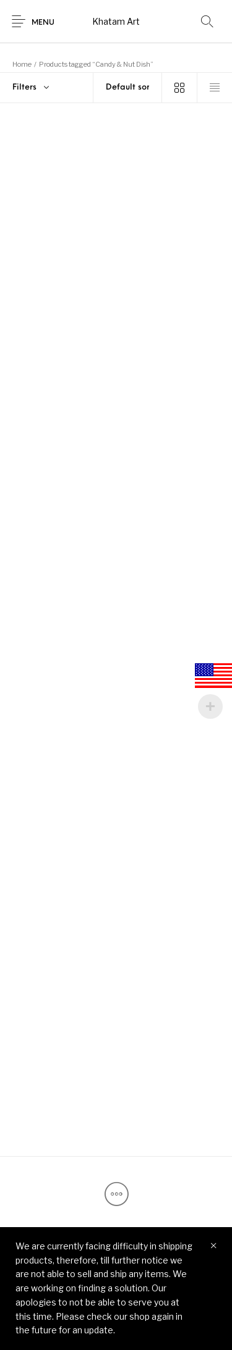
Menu (43, 23)
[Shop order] (127, 88)
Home (22, 64)
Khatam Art (116, 21)
